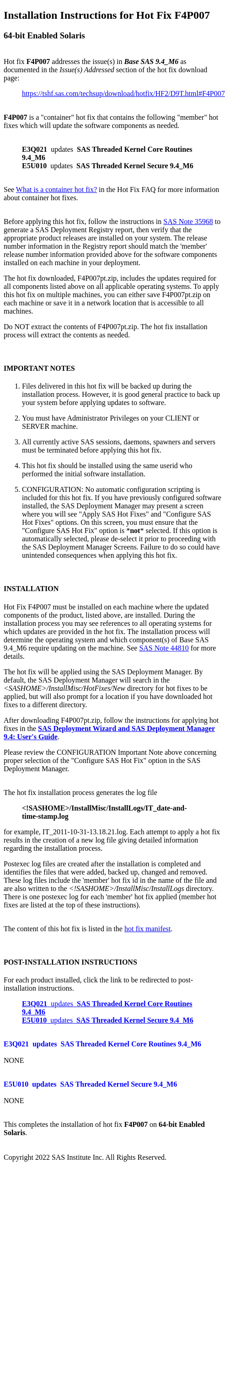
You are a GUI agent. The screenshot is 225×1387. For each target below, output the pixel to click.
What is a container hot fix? (56, 189)
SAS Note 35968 (188, 221)
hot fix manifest (147, 929)
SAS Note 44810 (163, 648)
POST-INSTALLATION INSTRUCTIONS (70, 962)
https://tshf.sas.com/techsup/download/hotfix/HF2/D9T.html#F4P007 (123, 93)
